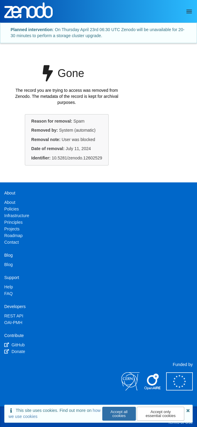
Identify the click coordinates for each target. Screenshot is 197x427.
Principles (13, 222)
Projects (12, 228)
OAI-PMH (13, 322)
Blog (8, 264)
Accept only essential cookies (161, 413)
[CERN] (130, 389)
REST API (13, 315)
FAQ (8, 293)
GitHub (14, 344)
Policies (11, 209)
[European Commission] (179, 389)
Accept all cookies (118, 413)
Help (8, 286)
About (9, 202)
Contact (11, 242)
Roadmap (13, 235)
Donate (14, 351)
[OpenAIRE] (153, 389)
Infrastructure (16, 215)
